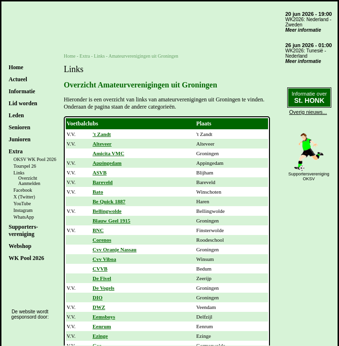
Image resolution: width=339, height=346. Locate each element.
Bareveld (103, 182)
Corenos (102, 240)
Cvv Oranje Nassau (115, 249)
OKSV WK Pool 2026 (34, 159)
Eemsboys (104, 317)
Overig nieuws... (308, 112)
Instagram (23, 210)
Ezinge (100, 336)
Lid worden (23, 103)
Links (18, 172)
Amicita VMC (108, 153)
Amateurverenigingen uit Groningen (143, 56)
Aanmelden (29, 183)
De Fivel (102, 278)
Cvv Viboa (104, 259)
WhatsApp (23, 217)
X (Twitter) (24, 196)
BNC (98, 230)
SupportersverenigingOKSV (308, 176)
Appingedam (107, 163)
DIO (98, 297)
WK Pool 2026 (26, 258)
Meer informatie (303, 30)
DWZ (99, 307)
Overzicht (27, 178)
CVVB (100, 269)
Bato (98, 192)
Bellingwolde (107, 211)
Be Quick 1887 (109, 201)
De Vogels (104, 288)
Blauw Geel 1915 (111, 220)
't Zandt (102, 134)
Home (16, 67)
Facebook (22, 190)
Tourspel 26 (24, 166)
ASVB (99, 172)
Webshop (20, 246)
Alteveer (102, 144)
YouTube (22, 203)
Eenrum (102, 326)
